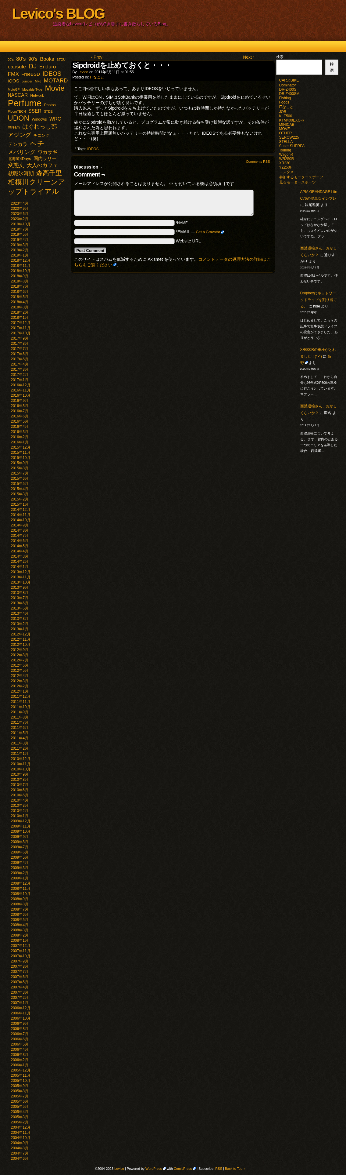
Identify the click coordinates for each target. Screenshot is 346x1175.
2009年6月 (19, 852)
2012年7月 (19, 660)
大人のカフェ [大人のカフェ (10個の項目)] (42, 165)
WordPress (153, 1168)
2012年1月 (19, 691)
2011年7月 (19, 722)
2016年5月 (19, 421)
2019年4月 (19, 240)
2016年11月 (20, 390)
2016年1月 (19, 442)
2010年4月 (19, 800)
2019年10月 (20, 224)
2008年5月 (19, 920)
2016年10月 (20, 395)
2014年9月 (19, 525)
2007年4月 (19, 987)
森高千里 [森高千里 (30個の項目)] (49, 172)
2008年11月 (20, 888)
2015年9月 (19, 463)
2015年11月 (20, 452)
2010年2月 (19, 811)
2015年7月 (19, 473)
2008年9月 (19, 899)
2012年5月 (19, 670)
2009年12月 (20, 821)
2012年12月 (20, 634)
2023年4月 (19, 203)
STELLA (286, 142)
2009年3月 (19, 868)
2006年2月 (19, 1060)
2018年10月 (20, 271)
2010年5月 (19, 795)
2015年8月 (19, 468)
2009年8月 (19, 842)
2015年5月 (19, 484)
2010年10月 (20, 769)
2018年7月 (19, 286)
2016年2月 (19, 437)
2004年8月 (19, 1148)
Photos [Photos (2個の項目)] (50, 105)
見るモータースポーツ (297, 182)
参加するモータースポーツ (301, 177)
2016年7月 (19, 411)
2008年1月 (19, 940)
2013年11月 (20, 577)
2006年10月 (20, 1018)
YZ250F (285, 167)
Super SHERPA (292, 146)
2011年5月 (19, 733)
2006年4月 (19, 1049)
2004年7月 (19, 1153)
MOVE (284, 129)
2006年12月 (20, 1008)
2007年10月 (20, 956)
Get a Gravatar (208, 232)
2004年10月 (20, 1138)
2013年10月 (20, 582)
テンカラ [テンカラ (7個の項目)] (17, 144)
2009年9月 (19, 837)
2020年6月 (19, 214)
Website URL (188, 240)
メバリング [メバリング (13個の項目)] (21, 152)
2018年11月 (20, 266)
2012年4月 (19, 676)
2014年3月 (19, 556)
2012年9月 (19, 650)
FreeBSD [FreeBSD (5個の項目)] (30, 74)
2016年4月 (19, 426)
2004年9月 (19, 1143)
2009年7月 (19, 847)
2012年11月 (20, 639)
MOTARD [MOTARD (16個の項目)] (56, 80)
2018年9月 (19, 276)
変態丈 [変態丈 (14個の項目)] (16, 165)
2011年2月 (19, 748)
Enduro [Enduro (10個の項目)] (47, 67)
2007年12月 (20, 946)
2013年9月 (19, 587)
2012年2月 (19, 686)
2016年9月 (19, 400)
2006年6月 (19, 1039)
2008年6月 (19, 914)
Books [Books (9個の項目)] (47, 59)
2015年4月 (19, 489)
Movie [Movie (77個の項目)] (54, 88)
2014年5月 (19, 546)
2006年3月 (19, 1055)
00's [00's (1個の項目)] (11, 59)
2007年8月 (19, 966)
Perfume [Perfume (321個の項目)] (25, 103)
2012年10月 (20, 644)
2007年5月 (19, 982)
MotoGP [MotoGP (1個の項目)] (14, 89)
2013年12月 (20, 572)
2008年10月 (20, 894)
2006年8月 (19, 1029)
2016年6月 (19, 416)
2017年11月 (20, 328)
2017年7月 (19, 349)
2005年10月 (20, 1081)
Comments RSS (258, 161)
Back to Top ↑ (235, 1168)
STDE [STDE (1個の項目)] (48, 111)
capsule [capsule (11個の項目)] (17, 67)
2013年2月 (19, 624)
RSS (218, 1168)
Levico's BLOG (58, 13)
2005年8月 (19, 1091)
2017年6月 (19, 354)
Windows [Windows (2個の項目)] (39, 119)
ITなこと (97, 77)
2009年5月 (19, 857)
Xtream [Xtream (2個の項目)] (14, 127)
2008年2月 (19, 935)
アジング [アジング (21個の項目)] (19, 134)
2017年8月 (19, 343)
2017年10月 (20, 333)
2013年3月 (19, 619)
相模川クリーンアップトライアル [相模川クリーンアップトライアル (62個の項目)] (36, 186)
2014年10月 (20, 520)
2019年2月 (19, 250)
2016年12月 (20, 385)
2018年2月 (19, 312)
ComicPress (183, 1168)
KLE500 (285, 116)
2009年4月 (19, 862)
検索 (280, 57)
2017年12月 (20, 323)
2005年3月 (19, 1117)
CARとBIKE (289, 80)
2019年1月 (19, 255)
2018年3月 (19, 307)
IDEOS (92, 149)
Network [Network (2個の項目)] (37, 95)
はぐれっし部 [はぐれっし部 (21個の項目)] (39, 126)
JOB (282, 112)
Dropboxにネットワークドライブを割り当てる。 (318, 299)
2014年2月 (19, 561)
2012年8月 (19, 655)
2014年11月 (20, 515)
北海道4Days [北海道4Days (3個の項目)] (19, 158)
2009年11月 (20, 826)
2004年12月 (20, 1127)
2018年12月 (20, 260)
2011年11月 (20, 702)
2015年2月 (19, 499)
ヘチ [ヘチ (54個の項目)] (37, 143)
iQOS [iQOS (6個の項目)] (13, 80)
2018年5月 (19, 297)
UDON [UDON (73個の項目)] (18, 118)
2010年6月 (19, 790)
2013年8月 (19, 593)
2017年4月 (19, 364)
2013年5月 (19, 608)
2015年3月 (19, 494)
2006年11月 (20, 1013)
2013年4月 (19, 613)
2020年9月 (19, 208)
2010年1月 (19, 816)
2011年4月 (19, 738)
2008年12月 (20, 883)
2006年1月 (19, 1065)
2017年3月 (19, 369)
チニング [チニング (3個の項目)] (41, 135)
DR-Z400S (288, 89)
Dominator (287, 85)
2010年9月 (19, 774)
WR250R (286, 159)
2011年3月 (19, 743)
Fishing (285, 98)
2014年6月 (19, 541)
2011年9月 (19, 712)
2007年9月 (19, 961)
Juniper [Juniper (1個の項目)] (27, 81)
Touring (285, 150)
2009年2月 (19, 873)
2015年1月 (19, 504)
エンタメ (286, 172)
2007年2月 (19, 997)
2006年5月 (19, 1044)
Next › (248, 57)
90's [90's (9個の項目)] (32, 59)
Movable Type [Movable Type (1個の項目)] (32, 89)
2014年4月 (19, 551)
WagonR (286, 154)
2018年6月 (19, 291)
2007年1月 (19, 1003)
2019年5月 (19, 234)
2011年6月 (19, 728)
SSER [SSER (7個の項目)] (34, 111)
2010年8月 (19, 779)
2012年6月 (19, 665)
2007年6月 (19, 977)
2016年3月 (19, 432)
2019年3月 (19, 245)
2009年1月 (19, 878)
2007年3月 (19, 992)
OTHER (285, 133)
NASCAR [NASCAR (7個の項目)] (18, 95)
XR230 (285, 163)
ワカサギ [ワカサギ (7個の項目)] (47, 152)
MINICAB (286, 124)
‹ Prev (96, 57)
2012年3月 (19, 681)
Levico (83, 72)
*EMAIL (200, 231)
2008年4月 (19, 925)
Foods (284, 102)
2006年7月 (19, 1034)
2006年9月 (19, 1023)
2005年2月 (19, 1122)
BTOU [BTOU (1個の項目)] (61, 59)
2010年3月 (19, 805)
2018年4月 (19, 302)
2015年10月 (20, 458)
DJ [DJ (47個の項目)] (32, 66)
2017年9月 (19, 338)
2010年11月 (20, 764)
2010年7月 (19, 785)
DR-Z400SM (289, 94)
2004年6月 (19, 1158)
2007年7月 (19, 971)
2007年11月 (20, 951)
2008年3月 (19, 930)
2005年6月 (19, 1101)
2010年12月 (20, 759)
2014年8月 (19, 530)
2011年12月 (20, 696)
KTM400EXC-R (292, 120)
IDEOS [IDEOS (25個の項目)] (51, 73)
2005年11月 (20, 1075)
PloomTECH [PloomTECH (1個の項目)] (17, 111)
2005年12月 (20, 1070)
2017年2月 (19, 375)
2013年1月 (19, 629)
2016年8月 (19, 406)
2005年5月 (19, 1106)
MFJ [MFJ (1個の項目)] (38, 81)
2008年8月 (19, 904)
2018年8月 (19, 281)
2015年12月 (20, 447)
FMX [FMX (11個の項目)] (13, 74)
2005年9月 (19, 1086)
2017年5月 (19, 359)
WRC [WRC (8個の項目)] (55, 119)
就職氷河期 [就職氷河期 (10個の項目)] (21, 173)
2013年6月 (19, 603)
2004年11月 (20, 1132)
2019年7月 (19, 229)
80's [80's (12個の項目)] (21, 59)
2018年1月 (19, 317)
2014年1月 (19, 567)
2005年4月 (19, 1112)
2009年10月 (20, 831)
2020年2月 (19, 219)
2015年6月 (19, 478)
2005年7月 (19, 1096)
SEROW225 (289, 137)
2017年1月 (19, 380)
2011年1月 (19, 753)
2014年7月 (19, 535)
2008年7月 (19, 909)
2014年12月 (20, 509)
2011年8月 (19, 717)
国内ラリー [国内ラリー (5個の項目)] (45, 158)
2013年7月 (19, 598)
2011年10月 (20, 707)
